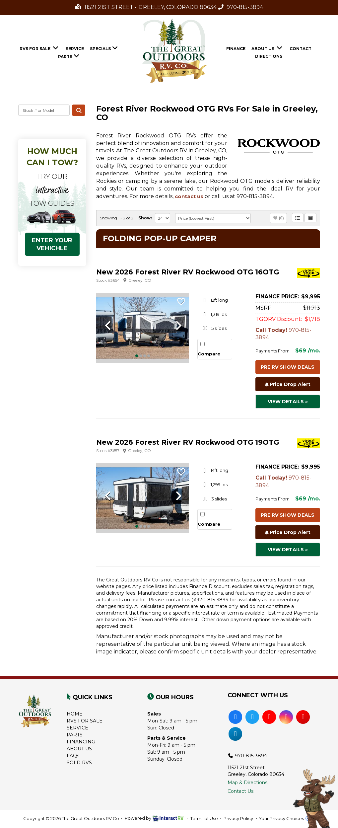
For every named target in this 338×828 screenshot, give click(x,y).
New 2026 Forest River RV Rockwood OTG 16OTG (187, 272)
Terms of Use (204, 818)
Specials (104, 47)
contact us (189, 196)
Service (75, 48)
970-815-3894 (240, 7)
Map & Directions (247, 783)
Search (78, 110)
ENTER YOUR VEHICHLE (52, 244)
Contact (300, 48)
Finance (235, 48)
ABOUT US (79, 749)
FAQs (73, 756)
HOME (75, 714)
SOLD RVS (79, 763)
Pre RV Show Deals (287, 367)
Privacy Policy (238, 818)
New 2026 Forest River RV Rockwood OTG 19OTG (187, 442)
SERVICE (77, 728)
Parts (69, 55)
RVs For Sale (40, 47)
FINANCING (81, 742)
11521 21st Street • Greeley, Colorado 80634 (146, 7)
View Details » (288, 402)
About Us (267, 47)
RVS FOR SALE (84, 721)
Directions (268, 56)
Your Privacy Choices (287, 818)
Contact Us (240, 791)
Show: (145, 217)
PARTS (75, 735)
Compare (209, 353)
